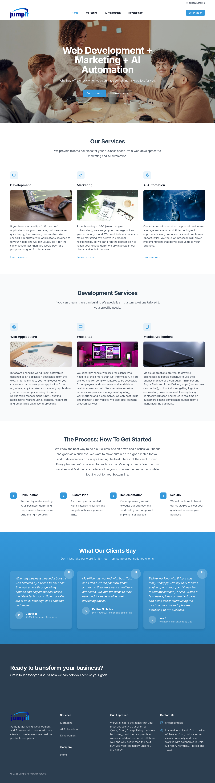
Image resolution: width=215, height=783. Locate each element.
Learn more (121, 93)
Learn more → (19, 257)
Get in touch (195, 12)
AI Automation (113, 12)
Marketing (91, 12)
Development (135, 12)
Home (75, 12)
